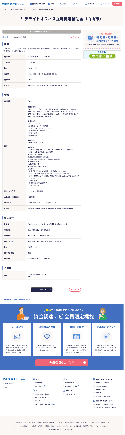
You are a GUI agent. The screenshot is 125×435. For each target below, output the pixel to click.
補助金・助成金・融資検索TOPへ (18, 299)
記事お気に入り (39, 386)
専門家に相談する (70, 394)
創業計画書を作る (70, 383)
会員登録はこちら (67, 362)
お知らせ (7, 387)
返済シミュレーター (40, 401)
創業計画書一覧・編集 (71, 386)
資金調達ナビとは (37, 3)
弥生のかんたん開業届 (101, 386)
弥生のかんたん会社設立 (102, 383)
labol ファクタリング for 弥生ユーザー (106, 407)
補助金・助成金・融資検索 (17, 9)
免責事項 (39, 422)
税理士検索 (98, 393)
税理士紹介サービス (101, 389)
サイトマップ (60, 422)
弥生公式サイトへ (105, 422)
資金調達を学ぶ (39, 383)
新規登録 (117, 3)
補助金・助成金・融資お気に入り (44, 404)
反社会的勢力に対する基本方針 (73, 422)
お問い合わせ (95, 422)
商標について (86, 422)
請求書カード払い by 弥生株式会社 (105, 404)
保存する (76, 37)
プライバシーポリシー (29, 422)
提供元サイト (41, 289)
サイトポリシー (17, 422)
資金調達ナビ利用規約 (49, 422)
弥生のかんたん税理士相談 (103, 396)
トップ (4, 9)
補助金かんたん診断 (40, 397)
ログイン (106, 3)
